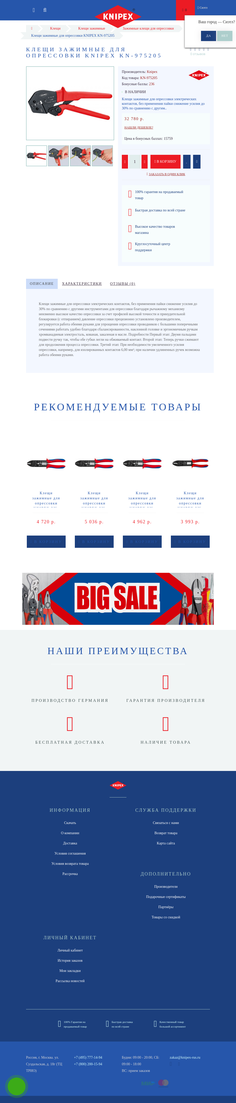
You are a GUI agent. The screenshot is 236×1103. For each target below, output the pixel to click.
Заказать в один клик (167, 174)
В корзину (165, 161)
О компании (70, 833)
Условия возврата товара (70, 864)
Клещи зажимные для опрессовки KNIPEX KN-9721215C (142, 503)
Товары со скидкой (166, 917)
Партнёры (165, 907)
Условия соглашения (70, 853)
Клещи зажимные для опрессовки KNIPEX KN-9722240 (190, 503)
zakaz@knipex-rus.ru (185, 1057)
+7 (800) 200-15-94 (88, 1064)
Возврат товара (166, 833)
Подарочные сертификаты (166, 897)
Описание (42, 284)
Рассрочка (70, 874)
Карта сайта (166, 843)
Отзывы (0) (122, 284)
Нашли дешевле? (138, 127)
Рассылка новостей (70, 981)
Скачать (70, 823)
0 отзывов (197, 54)
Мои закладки (70, 971)
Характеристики (82, 284)
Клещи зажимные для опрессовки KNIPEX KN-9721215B (94, 503)
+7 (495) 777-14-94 (88, 1057)
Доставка (70, 843)
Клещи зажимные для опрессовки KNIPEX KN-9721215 (46, 503)
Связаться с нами (166, 823)
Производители (166, 887)
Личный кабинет (70, 950)
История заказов (70, 960)
